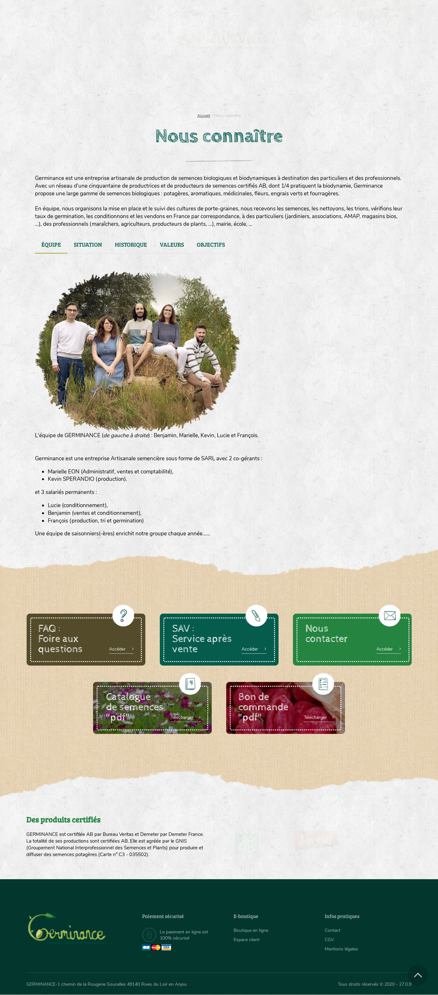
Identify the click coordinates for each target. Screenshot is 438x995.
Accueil (203, 115)
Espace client (247, 940)
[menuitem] (381, 12)
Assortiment (267, 83)
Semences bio (78, 83)
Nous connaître (138, 83)
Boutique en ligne (354, 83)
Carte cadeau (199, 83)
